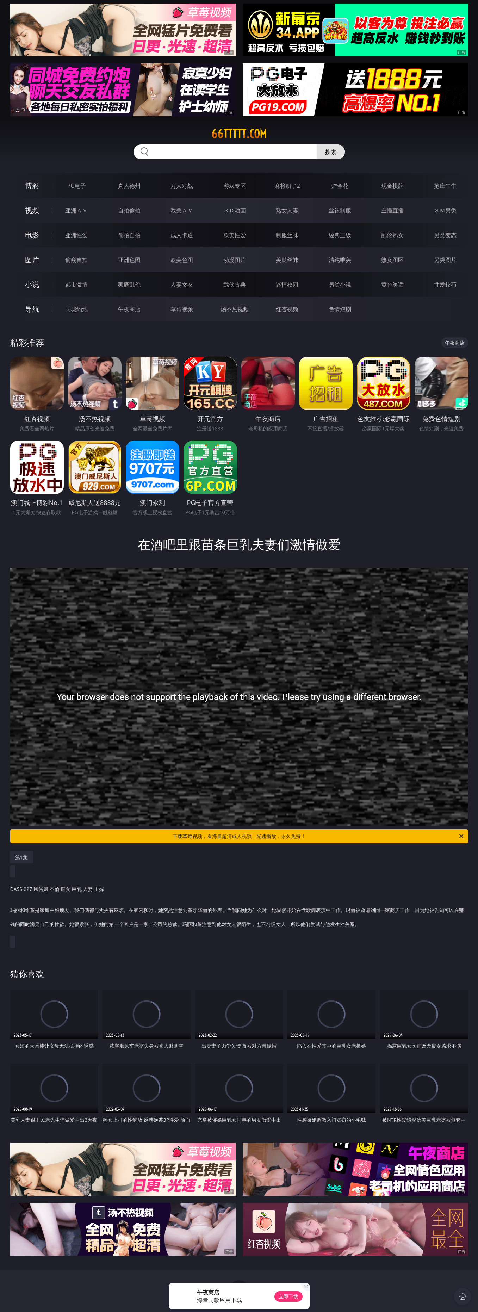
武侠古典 (234, 284)
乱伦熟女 (392, 235)
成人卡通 (181, 235)
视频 (32, 210)
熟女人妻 (287, 210)
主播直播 (392, 210)
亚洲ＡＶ (76, 210)
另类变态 (445, 235)
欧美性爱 (234, 235)
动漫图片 (234, 260)
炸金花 (339, 186)
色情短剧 (340, 309)
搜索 (330, 152)
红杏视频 (287, 309)
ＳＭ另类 (445, 210)
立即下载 (288, 1296)
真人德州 (129, 186)
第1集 (21, 857)
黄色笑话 (392, 284)
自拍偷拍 (129, 210)
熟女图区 (392, 260)
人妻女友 (181, 284)
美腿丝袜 (287, 260)
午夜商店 (129, 309)
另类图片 (445, 260)
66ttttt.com (239, 134)
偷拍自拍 (129, 235)
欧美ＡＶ (181, 210)
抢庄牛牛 (445, 186)
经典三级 (340, 235)
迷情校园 (287, 284)
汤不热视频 (235, 309)
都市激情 (76, 284)
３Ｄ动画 (234, 210)
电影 (32, 235)
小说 (32, 284)
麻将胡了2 (287, 186)
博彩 (32, 185)
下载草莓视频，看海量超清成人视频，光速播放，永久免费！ (319, 836)
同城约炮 (76, 309)
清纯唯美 (340, 260)
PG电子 (76, 186)
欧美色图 (181, 260)
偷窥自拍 (76, 260)
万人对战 (181, 186)
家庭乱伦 (129, 284)
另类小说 (340, 284)
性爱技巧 (445, 284)
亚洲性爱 (76, 235)
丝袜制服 (340, 210)
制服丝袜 (287, 235)
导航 (32, 309)
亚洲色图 (129, 260)
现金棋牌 (392, 186)
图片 (32, 259)
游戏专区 (234, 186)
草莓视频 (181, 309)
